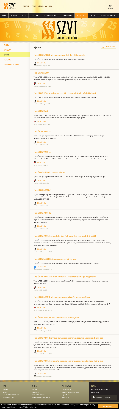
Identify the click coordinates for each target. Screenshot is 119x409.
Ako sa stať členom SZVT (11, 395)
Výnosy (6, 54)
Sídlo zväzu (95, 392)
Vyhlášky (7, 50)
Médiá (93, 15)
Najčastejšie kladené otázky (41, 397)
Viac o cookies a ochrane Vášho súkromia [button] (19, 407)
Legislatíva (81, 15)
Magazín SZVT (66, 397)
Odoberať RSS (110, 46)
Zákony (6, 45)
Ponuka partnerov (108, 15)
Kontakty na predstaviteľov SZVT (101, 389)
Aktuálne (14, 15)
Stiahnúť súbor (42, 63)
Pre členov (68, 15)
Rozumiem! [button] (108, 406)
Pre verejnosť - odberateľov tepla (44, 15)
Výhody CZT (36, 392)
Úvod (4, 15)
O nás (24, 15)
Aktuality (5, 389)
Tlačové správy (67, 389)
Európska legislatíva (11, 64)
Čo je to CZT (36, 389)
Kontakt (110, 8)
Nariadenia (7, 59)
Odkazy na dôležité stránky (70, 392)
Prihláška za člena (8, 397)
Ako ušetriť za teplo (38, 395)
